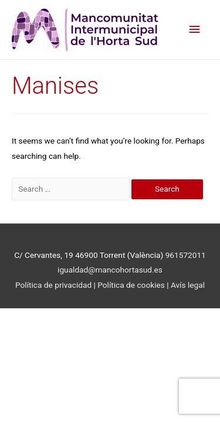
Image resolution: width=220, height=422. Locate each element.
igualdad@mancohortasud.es (110, 269)
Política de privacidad (53, 285)
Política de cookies (132, 285)
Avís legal (188, 285)
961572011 (185, 255)
